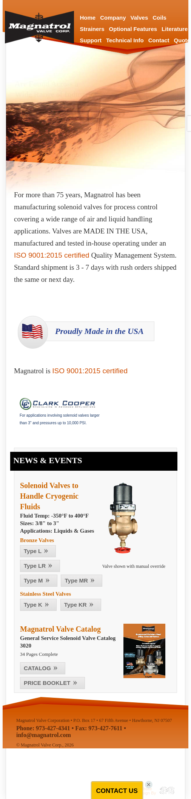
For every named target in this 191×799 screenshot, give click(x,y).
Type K (37, 604)
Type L (37, 551)
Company (113, 17)
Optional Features (133, 29)
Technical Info (125, 40)
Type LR (39, 566)
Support (91, 40)
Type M (38, 580)
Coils (159, 17)
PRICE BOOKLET (52, 683)
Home (88, 17)
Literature (175, 29)
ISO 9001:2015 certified (51, 255)
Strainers (92, 29)
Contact (158, 40)
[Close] (149, 784)
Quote (182, 40)
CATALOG (42, 668)
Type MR (81, 580)
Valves (139, 17)
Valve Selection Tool (57, 155)
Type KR (80, 604)
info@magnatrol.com (43, 735)
